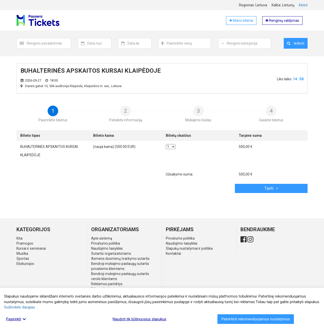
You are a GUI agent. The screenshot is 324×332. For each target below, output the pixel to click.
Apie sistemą (101, 238)
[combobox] (49, 43)
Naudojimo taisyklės (107, 248)
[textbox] (49, 43)
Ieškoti (295, 43)
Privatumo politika (105, 243)
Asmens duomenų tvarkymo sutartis (120, 259)
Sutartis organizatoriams (111, 253)
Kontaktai (173, 253)
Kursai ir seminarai (31, 248)
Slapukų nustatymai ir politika (189, 248)
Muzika (22, 253)
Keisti (303, 5)
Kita (19, 238)
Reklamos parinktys (107, 284)
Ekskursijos (25, 264)
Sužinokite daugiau (19, 307)
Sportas (22, 259)
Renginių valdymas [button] (282, 20)
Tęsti (271, 188)
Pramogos (24, 243)
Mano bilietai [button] (241, 20)
